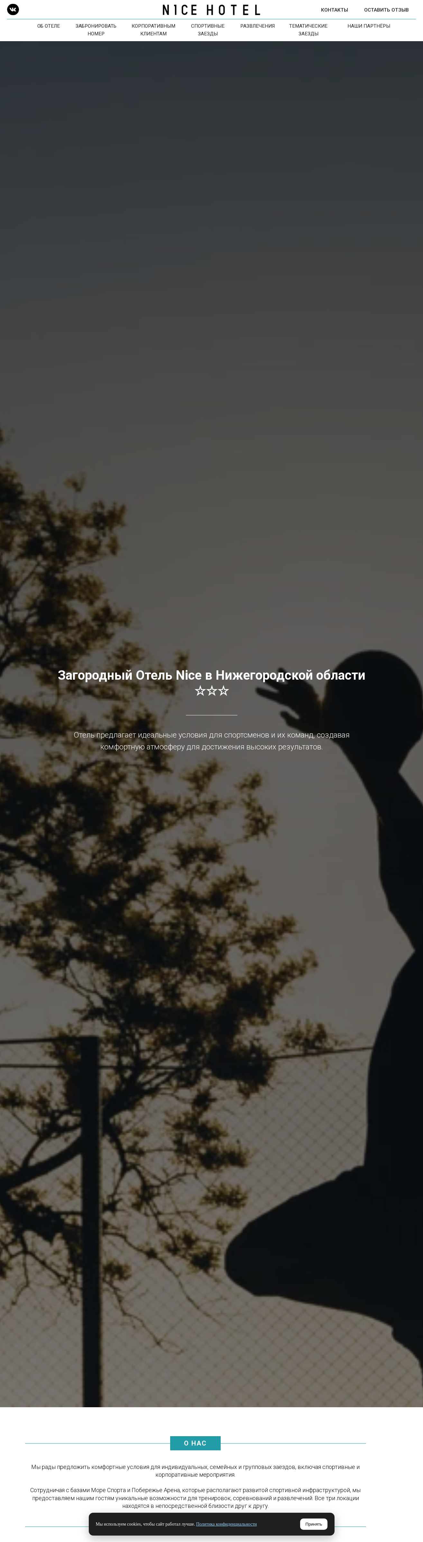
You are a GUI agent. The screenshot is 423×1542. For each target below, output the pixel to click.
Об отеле (48, 26)
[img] (13, 9)
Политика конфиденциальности (226, 1524)
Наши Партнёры (368, 26)
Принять (313, 1524)
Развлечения (257, 26)
